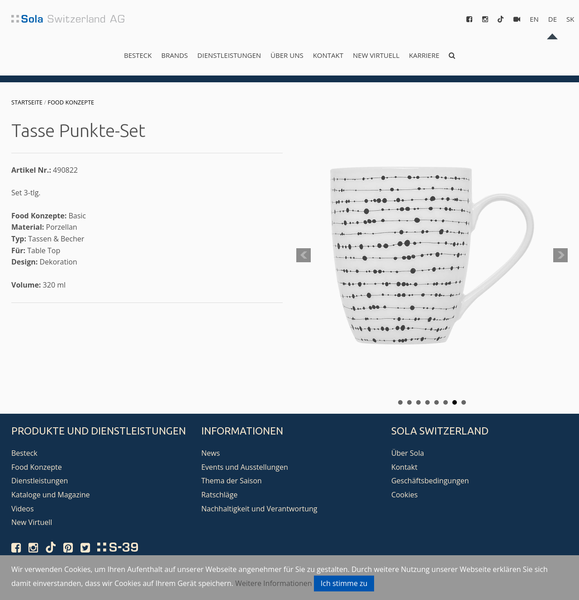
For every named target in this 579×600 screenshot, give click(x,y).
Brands (174, 55)
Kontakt (328, 55)
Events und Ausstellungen (244, 467)
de (552, 19)
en (534, 19)
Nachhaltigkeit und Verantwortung (259, 509)
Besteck (138, 55)
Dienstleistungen (229, 55)
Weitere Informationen (273, 583)
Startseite (27, 102)
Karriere (424, 55)
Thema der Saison (231, 481)
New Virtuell (376, 55)
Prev (303, 255)
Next (560, 255)
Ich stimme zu (344, 583)
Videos (22, 509)
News (210, 453)
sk (570, 19)
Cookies (404, 495)
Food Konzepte (70, 102)
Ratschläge (219, 495)
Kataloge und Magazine (50, 495)
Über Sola (407, 453)
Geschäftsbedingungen (430, 481)
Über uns (287, 55)
